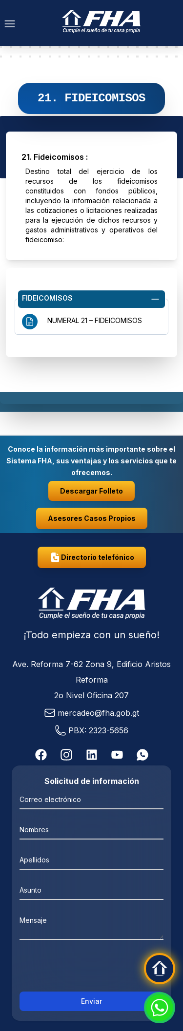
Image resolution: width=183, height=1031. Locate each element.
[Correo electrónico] (91, 799)
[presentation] (92, 969)
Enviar (91, 1001)
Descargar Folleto (91, 491)
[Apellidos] (91, 859)
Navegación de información (91, 351)
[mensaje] (91, 925)
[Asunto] (91, 889)
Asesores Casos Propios (92, 518)
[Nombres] (91, 829)
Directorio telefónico (91, 557)
